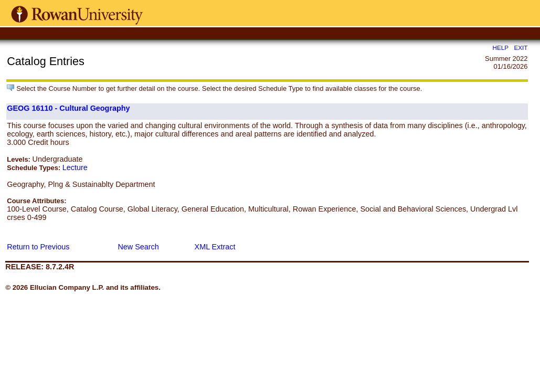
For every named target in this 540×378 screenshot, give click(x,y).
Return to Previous (38, 247)
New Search (138, 247)
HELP (500, 47)
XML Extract (215, 247)
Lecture (75, 167)
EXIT (521, 47)
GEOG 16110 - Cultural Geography (68, 108)
